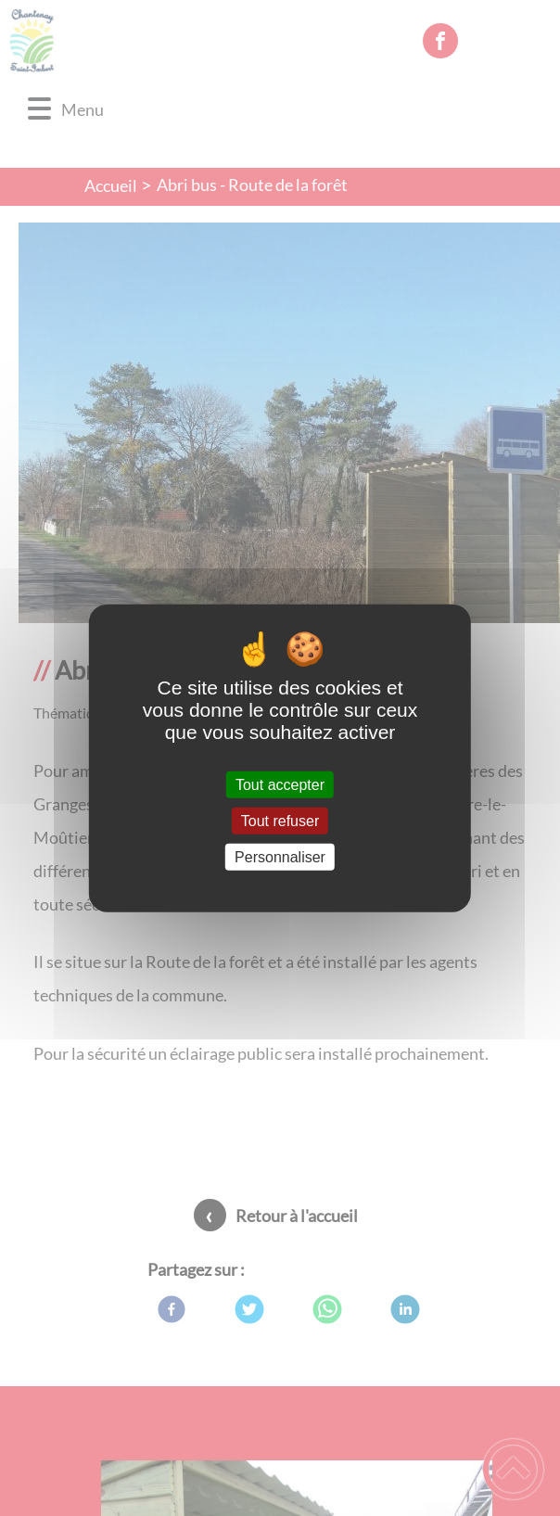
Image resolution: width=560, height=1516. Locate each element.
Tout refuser (280, 820)
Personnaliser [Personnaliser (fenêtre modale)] (280, 857)
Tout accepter (280, 784)
